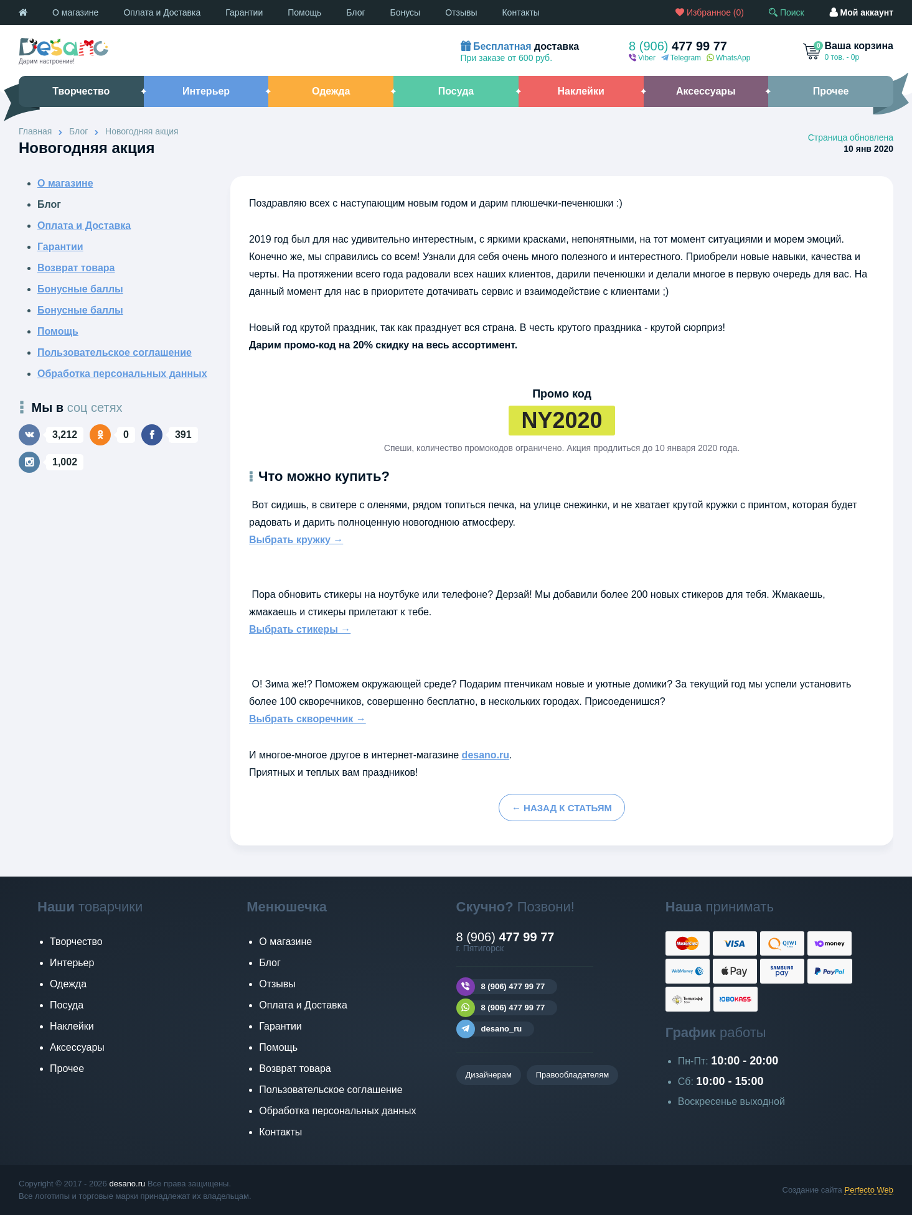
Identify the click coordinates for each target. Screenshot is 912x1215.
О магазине (75, 12)
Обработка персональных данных (122, 373)
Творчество (76, 941)
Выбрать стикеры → (299, 629)
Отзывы (461, 12)
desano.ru (485, 755)
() (709, 12)
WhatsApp (728, 58)
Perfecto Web (868, 1189)
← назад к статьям (562, 808)
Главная (35, 131)
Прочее (67, 1068)
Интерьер (72, 962)
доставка (520, 46)
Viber (642, 58)
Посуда (66, 1005)
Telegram (681, 58)
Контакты (520, 12)
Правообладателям (572, 1074)
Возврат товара (76, 268)
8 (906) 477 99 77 (500, 986)
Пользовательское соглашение (114, 352)
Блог (355, 12)
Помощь (304, 12)
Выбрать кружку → (296, 539)
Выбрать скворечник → (307, 719)
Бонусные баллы (80, 289)
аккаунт (861, 12)
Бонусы (405, 12)
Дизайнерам (489, 1074)
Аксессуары (77, 1047)
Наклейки (72, 1026)
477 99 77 (678, 46)
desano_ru (489, 1029)
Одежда (68, 984)
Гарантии (244, 12)
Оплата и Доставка (161, 12)
